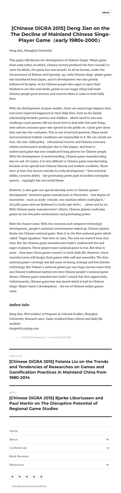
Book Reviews (19, 456)
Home (13, 431)
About (13, 439)
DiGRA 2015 (28, 337)
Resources (16, 464)
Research (40, 337)
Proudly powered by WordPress (29, 486)
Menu (106, 12)
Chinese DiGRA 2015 (60, 337)
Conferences (18, 448)
